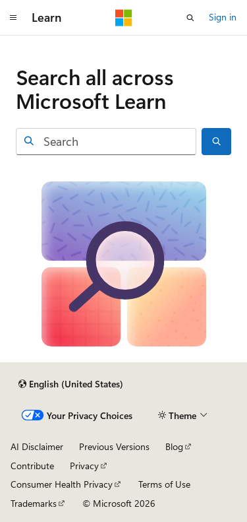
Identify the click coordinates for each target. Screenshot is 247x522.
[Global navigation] (13, 18)
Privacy (84, 465)
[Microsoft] (123, 17)
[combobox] (106, 141)
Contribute (32, 465)
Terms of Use (164, 484)
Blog (174, 446)
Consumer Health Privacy (62, 484)
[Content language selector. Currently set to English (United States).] (71, 384)
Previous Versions (114, 446)
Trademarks (34, 503)
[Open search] (190, 18)
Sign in (222, 17)
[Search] (216, 141)
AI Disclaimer (37, 446)
